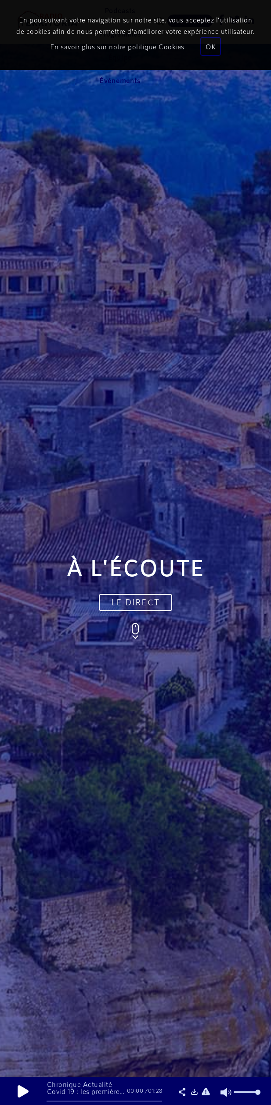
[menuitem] (120, 80)
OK (211, 46)
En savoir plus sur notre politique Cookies (117, 46)
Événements (120, 80)
